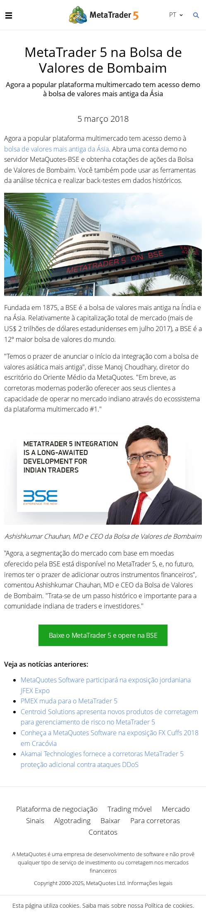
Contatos (103, 832)
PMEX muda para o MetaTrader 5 (69, 700)
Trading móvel (130, 809)
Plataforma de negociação (57, 809)
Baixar (110, 820)
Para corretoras (155, 820)
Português (171, 14)
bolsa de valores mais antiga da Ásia (56, 149)
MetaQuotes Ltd (105, 883)
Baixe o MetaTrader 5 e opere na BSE (103, 635)
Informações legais (149, 883)
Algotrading (72, 820)
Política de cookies (169, 905)
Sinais (35, 820)
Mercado (176, 809)
